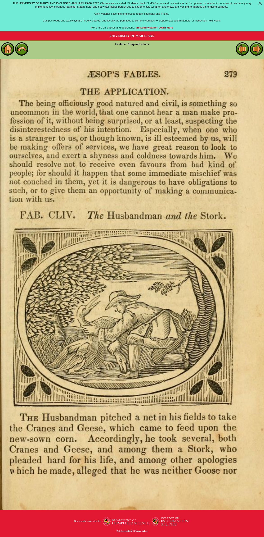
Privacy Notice (140, 531)
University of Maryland (132, 35)
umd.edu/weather (147, 27)
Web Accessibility (125, 531)
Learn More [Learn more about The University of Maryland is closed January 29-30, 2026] (166, 27)
